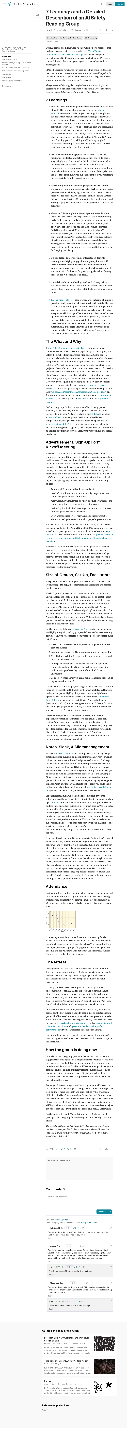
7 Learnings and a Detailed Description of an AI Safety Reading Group (14, 49)
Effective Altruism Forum (23, 4)
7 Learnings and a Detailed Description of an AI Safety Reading (76, 18)
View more (46, 1410)
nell (50, 30)
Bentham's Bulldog (51, 1364)
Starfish (48, 1381)
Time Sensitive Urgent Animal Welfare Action (66, 1361)
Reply (50, 1238)
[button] (63, 1149)
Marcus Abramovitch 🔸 (53, 1344)
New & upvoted (61, 1220)
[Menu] (4, 4)
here (85, 385)
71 (82, 1344)
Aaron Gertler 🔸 (50, 1384)
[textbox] (79, 1201)
